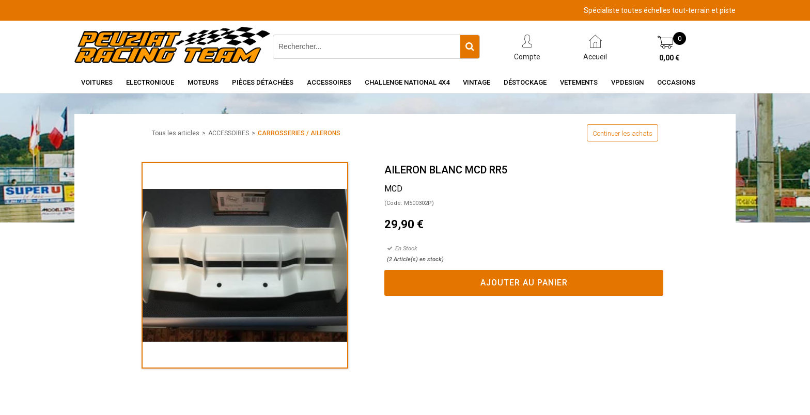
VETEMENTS (579, 82)
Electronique (150, 82)
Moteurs (203, 82)
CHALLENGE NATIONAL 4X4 (407, 82)
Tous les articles (175, 133)
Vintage (476, 82)
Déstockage (525, 82)
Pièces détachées (262, 82)
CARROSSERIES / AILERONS (299, 133)
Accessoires (329, 82)
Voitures (97, 82)
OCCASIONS (676, 82)
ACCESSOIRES (228, 133)
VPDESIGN (627, 82)
